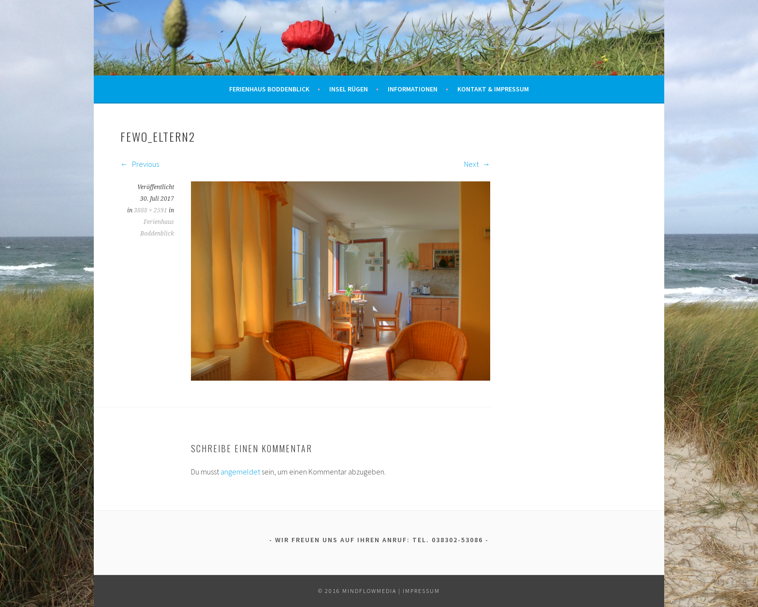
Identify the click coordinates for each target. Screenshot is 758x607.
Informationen (412, 89)
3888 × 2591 (150, 210)
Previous (139, 164)
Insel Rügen (348, 89)
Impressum (421, 590)
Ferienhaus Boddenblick (269, 89)
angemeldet (240, 471)
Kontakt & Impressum (493, 89)
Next (477, 164)
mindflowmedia (369, 590)
